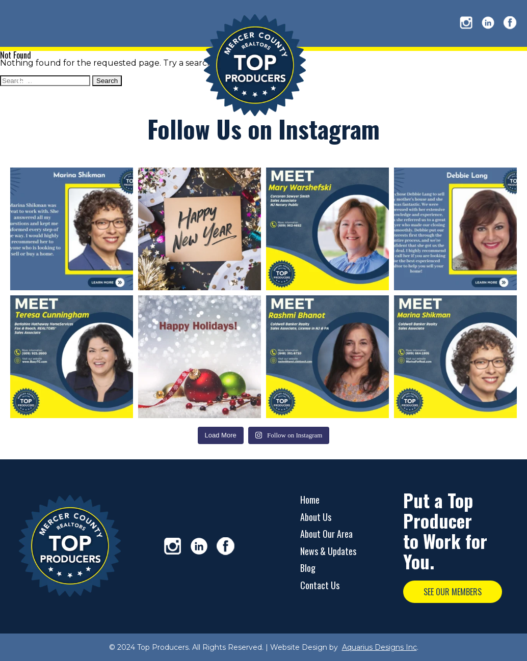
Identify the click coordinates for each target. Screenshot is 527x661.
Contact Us (319, 585)
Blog (307, 567)
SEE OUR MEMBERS (453, 592)
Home (310, 499)
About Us (315, 517)
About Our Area (326, 533)
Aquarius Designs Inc (379, 647)
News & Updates (328, 551)
